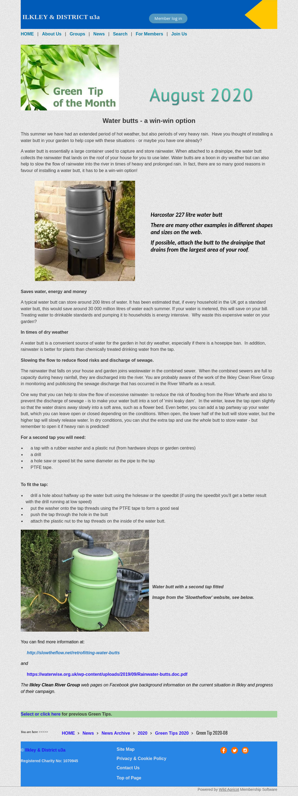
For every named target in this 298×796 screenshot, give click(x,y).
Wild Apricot (229, 789)
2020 (143, 733)
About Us (51, 34)
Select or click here (41, 714)
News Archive (116, 733)
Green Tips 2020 (172, 733)
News (99, 34)
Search (120, 34)
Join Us (179, 34)
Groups (77, 34)
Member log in (168, 18)
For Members (149, 34)
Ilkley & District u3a (45, 750)
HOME (27, 34)
